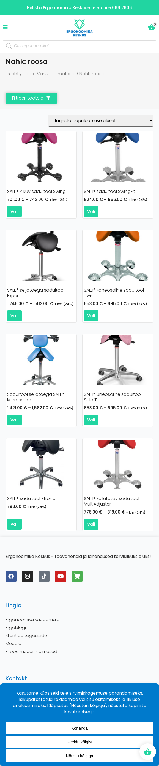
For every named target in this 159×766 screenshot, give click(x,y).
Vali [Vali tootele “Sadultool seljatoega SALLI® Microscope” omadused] (14, 420)
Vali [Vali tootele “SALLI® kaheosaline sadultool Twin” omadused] (91, 316)
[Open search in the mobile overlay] (79, 45)
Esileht (12, 74)
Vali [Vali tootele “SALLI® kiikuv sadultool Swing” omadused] (14, 211)
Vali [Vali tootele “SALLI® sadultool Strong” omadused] (14, 524)
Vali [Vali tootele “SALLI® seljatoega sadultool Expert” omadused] (14, 316)
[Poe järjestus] (100, 121)
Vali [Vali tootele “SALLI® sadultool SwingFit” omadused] (91, 211)
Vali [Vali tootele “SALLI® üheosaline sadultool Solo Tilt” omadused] (91, 420)
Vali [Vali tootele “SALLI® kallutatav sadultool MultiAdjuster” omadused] (91, 524)
